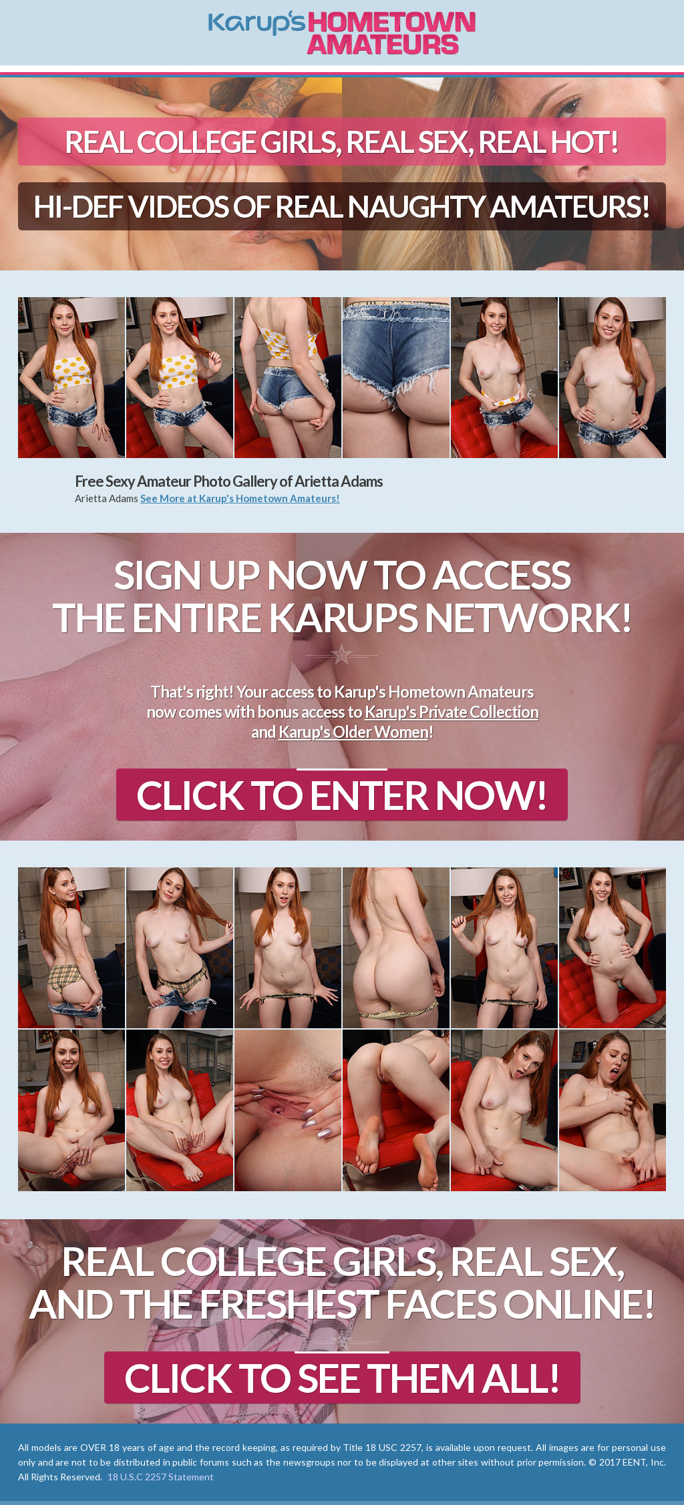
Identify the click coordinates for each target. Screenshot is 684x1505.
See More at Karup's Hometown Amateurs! (240, 498)
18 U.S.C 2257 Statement (161, 1476)
